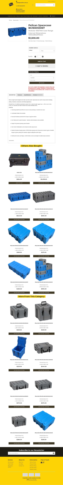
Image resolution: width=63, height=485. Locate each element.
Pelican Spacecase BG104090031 (44, 282)
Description (12, 95)
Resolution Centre (10, 466)
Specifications (28, 95)
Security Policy (33, 467)
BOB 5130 (19, 172)
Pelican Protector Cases (27, 16)
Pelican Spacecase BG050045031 (19, 433)
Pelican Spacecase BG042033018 (44, 359)
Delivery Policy (33, 469)
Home (49, 1)
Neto (36, 480)
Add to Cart (42, 61)
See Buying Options (43, 183)
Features (20, 95)
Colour (30, 50)
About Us (21, 462)
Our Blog (21, 464)
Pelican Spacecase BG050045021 (44, 396)
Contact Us (53, 1)
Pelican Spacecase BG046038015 (19, 396)
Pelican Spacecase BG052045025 (19, 245)
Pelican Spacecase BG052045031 (44, 245)
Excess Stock (45, 16)
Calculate (41, 82)
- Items (52, 16)
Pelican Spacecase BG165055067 (26, 20)
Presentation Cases (12, 16)
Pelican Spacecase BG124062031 (19, 209)
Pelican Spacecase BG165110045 (43, 172)
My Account (11, 462)
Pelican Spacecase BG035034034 (19, 359)
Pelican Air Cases (19, 16)
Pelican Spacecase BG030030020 (19, 323)
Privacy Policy (33, 464)
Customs (40, 16)
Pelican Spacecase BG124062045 (44, 209)
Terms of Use (33, 462)
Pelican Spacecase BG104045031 (19, 282)
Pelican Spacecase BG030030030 (44, 323)
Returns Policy (33, 465)
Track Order (10, 464)
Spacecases (35, 16)
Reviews (39, 95)
